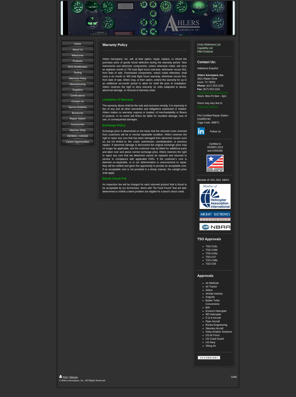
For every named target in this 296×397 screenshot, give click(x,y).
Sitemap (74, 377)
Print (63, 377)
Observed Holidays (207, 106)
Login (234, 376)
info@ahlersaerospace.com (212, 92)
